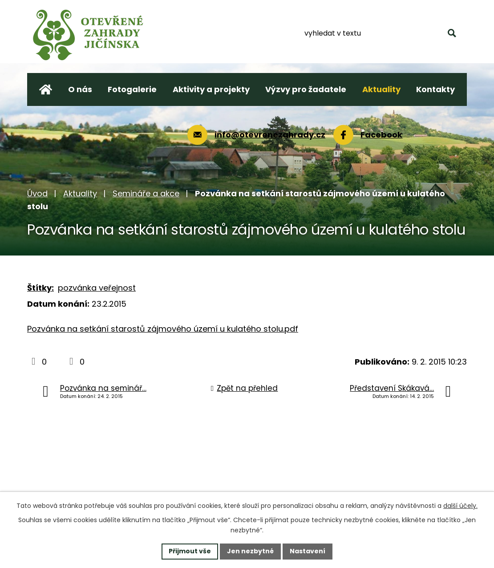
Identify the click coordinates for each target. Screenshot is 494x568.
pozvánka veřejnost (97, 287)
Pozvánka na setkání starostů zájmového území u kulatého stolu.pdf (162, 328)
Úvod (37, 193)
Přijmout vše (190, 551)
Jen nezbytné (250, 551)
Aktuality (80, 193)
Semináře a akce (146, 193)
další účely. (460, 505)
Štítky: (40, 287)
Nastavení (307, 551)
